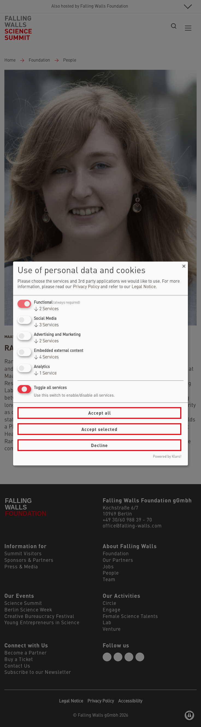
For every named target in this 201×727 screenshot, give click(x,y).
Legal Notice (144, 287)
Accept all (99, 413)
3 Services (46, 325)
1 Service (45, 373)
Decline (99, 445)
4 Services (46, 357)
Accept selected (99, 429)
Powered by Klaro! (167, 456)
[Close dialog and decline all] (184, 264)
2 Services (46, 309)
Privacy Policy (86, 287)
